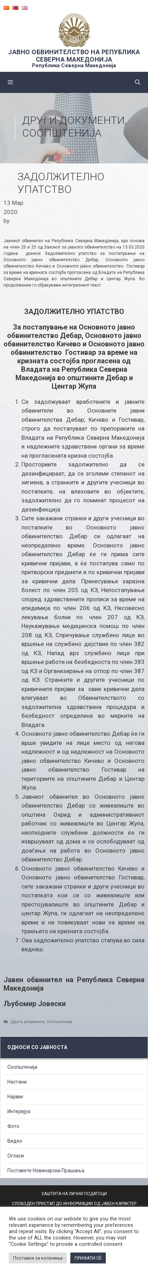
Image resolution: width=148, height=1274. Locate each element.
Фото (13, 1126)
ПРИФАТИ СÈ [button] (88, 1258)
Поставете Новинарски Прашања (45, 1170)
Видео (14, 1141)
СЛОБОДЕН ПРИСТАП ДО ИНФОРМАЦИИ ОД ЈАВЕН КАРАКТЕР (74, 1203)
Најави (15, 1096)
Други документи (73, 120)
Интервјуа (18, 1111)
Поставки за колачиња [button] (38, 1258)
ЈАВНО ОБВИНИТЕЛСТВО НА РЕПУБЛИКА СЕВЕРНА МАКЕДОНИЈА (74, 55)
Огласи (15, 1156)
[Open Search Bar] (137, 82)
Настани (17, 1082)
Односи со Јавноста (37, 1047)
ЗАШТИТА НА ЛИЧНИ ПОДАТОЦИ (74, 1193)
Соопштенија (62, 133)
